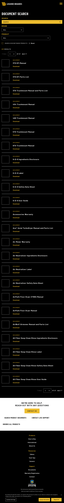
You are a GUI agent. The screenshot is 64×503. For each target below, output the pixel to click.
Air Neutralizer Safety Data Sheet (28, 283)
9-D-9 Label (18, 173)
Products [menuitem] (32, 435)
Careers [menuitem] (32, 461)
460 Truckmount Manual (24, 118)
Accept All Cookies (44, 499)
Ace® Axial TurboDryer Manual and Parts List (33, 228)
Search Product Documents (15, 418)
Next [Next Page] (24, 54)
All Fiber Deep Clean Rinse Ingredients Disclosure (35, 338)
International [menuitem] (32, 442)
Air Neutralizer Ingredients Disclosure (30, 256)
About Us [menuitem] (32, 446)
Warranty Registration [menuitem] (32, 473)
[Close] (61, 495)
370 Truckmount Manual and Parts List (30, 91)
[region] (32, 497)
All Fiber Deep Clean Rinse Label (27, 352)
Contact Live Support (40, 418)
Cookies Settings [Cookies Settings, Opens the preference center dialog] (10, 499)
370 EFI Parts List (21, 77)
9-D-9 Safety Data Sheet (24, 187)
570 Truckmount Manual (23, 132)
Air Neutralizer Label (22, 269)
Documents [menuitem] (32, 470)
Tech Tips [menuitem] (32, 458)
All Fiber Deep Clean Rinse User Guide (30, 379)
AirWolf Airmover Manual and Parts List (31, 324)
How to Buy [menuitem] (32, 439)
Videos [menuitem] (32, 454)
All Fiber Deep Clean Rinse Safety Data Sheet (33, 366)
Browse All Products (11, 424)
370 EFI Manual (19, 63)
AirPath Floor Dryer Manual (25, 311)
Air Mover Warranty (21, 242)
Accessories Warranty (23, 214)
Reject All (56, 499)
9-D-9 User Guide (20, 201)
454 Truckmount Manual (24, 104)
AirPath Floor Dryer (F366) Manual (28, 297)
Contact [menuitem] (32, 477)
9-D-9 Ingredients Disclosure (26, 159)
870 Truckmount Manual (23, 146)
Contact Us (32, 411)
